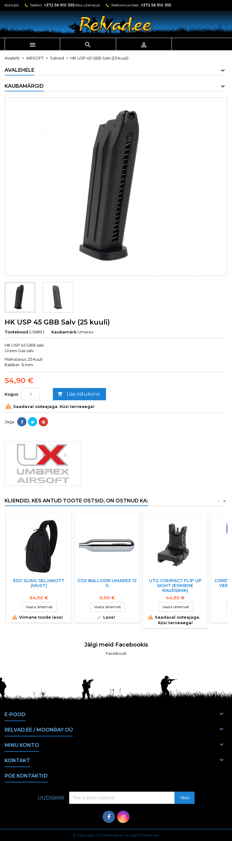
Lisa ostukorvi (78, 394)
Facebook (116, 653)
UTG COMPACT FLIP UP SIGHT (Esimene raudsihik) (175, 585)
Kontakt (12, 5)
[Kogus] (31, 394)
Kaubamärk (64, 331)
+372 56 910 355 (59, 5)
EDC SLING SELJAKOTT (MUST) (39, 583)
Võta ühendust (87, 5)
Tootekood (16, 331)
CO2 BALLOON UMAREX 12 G (107, 583)
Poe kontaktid (26, 776)
